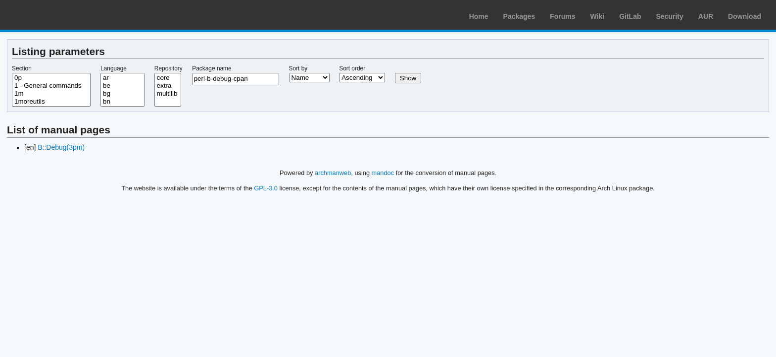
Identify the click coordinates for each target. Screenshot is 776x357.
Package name (211, 68)
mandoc (383, 173)
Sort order (352, 68)
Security (669, 16)
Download (744, 16)
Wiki (597, 16)
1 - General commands (51, 86)
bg (122, 94)
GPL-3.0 (266, 188)
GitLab (630, 16)
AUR (705, 16)
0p (51, 78)
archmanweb (333, 173)
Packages (519, 16)
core (168, 78)
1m (51, 94)
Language (113, 68)
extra (168, 86)
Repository (168, 68)
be (122, 86)
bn (122, 102)
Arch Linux (54, 15)
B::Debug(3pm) (61, 147)
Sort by (298, 68)
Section (22, 68)
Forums (562, 16)
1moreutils (51, 102)
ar (122, 78)
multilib (168, 94)
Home (478, 16)
